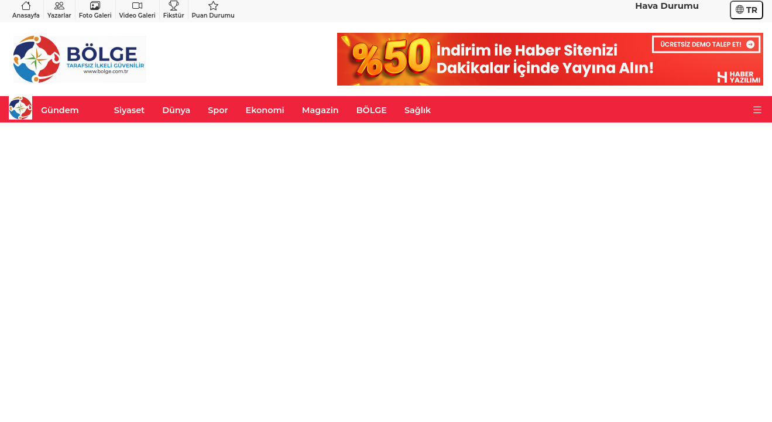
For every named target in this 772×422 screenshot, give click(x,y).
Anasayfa (26, 9)
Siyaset (129, 110)
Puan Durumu (213, 9)
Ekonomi (265, 110)
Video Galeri (137, 9)
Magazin (320, 110)
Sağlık (417, 110)
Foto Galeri (95, 9)
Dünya (176, 110)
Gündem (60, 110)
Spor (218, 110)
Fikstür (173, 9)
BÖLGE (371, 110)
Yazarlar (59, 9)
